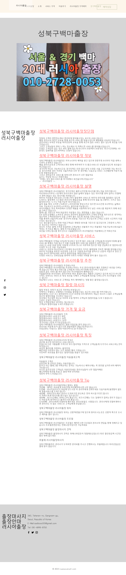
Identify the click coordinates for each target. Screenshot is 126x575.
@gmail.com (50, 523)
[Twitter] (32, 532)
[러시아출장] (4, 287)
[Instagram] (36, 532)
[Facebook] (28, 532)
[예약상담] (107, 7)
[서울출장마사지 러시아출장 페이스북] (4, 280)
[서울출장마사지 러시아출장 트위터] (4, 294)
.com (74, 569)
